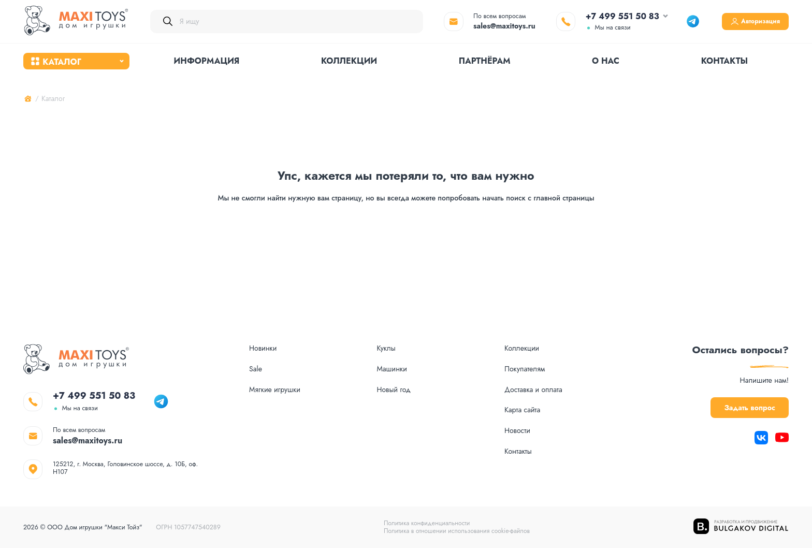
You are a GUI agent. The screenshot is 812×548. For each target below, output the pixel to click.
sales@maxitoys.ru (484, 26)
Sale (255, 352)
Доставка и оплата (533, 372)
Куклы (386, 331)
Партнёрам (485, 63)
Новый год (393, 372)
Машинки (391, 352)
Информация (207, 63)
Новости (517, 414)
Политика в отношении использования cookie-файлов (457, 531)
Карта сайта (522, 394)
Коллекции (349, 63)
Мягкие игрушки (275, 372)
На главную (406, 241)
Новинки (263, 331)
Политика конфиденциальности (426, 523)
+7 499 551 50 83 (602, 16)
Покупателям (525, 352)
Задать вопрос (738, 391)
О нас (605, 63)
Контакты (724, 63)
